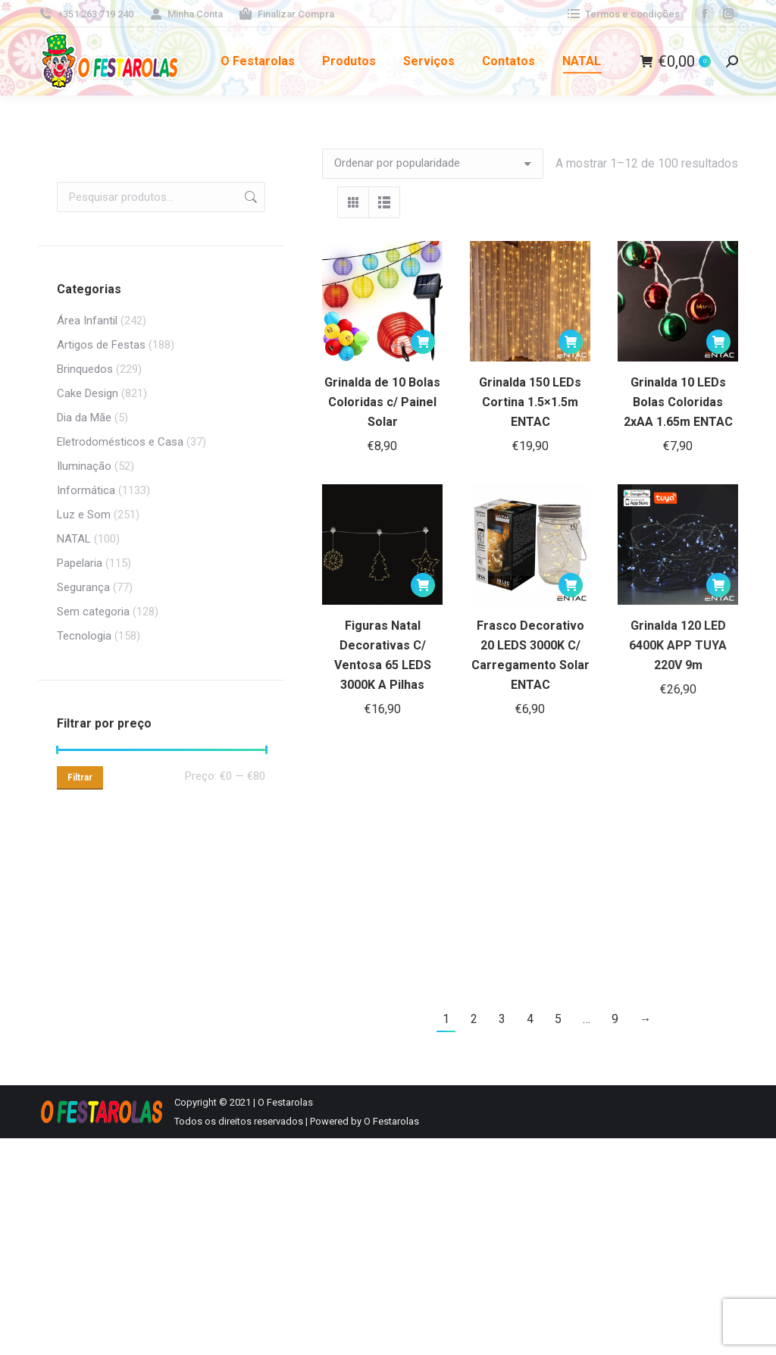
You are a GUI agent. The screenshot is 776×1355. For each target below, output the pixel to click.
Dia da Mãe (84, 417)
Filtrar (79, 777)
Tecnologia (84, 636)
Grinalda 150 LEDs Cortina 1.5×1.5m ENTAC (530, 402)
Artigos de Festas (101, 345)
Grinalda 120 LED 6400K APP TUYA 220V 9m (678, 645)
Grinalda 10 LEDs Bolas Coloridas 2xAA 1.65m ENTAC (678, 402)
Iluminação (84, 466)
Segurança (83, 587)
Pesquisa (249, 197)
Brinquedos (85, 369)
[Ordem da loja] (432, 164)
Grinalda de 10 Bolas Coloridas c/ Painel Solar (382, 402)
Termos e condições (622, 14)
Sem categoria (93, 611)
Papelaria (79, 563)
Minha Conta (186, 14)
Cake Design (87, 393)
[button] (423, 342)
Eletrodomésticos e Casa (120, 442)
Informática (86, 490)
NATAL (74, 539)
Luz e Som (84, 514)
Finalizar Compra (286, 14)
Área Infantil (87, 320)
